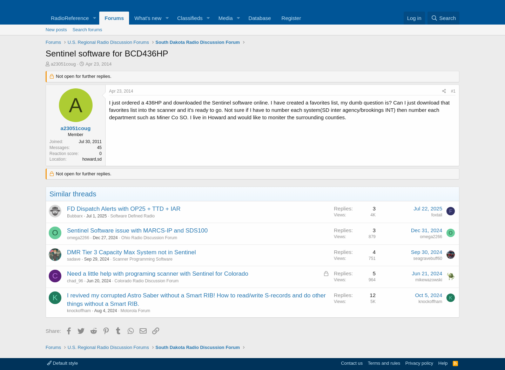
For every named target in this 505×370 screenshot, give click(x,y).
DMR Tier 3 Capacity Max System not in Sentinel (131, 252)
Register (291, 18)
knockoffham (79, 310)
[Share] (444, 91)
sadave (74, 259)
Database (259, 18)
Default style (62, 363)
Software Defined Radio (132, 216)
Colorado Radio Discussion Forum (146, 280)
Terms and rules (384, 363)
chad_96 (75, 280)
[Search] (443, 18)
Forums (114, 18)
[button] (94, 18)
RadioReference (70, 18)
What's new (147, 18)
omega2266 (78, 237)
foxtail (436, 215)
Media (225, 18)
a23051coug (63, 64)
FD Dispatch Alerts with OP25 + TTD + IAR (124, 209)
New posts (56, 29)
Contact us (352, 363)
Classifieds (190, 18)
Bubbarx (75, 216)
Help (443, 363)
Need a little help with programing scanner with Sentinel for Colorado (157, 273)
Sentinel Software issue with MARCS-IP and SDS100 (137, 230)
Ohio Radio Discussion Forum (149, 237)
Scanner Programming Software (143, 259)
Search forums (87, 29)
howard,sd (92, 159)
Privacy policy (419, 363)
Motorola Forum (135, 310)
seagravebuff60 (427, 258)
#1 (453, 91)
